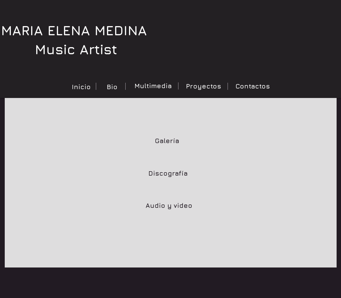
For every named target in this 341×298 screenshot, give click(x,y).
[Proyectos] (203, 86)
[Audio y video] (169, 205)
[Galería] (167, 141)
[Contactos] (253, 86)
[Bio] (112, 86)
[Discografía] (168, 173)
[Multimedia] (153, 86)
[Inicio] (81, 86)
